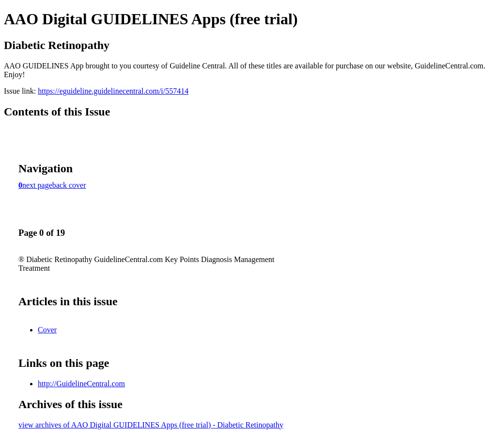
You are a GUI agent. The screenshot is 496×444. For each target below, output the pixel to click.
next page (37, 185)
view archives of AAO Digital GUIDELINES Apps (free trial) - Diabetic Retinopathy (150, 425)
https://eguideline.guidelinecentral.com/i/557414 (113, 91)
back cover (69, 185)
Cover (47, 330)
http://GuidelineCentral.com (81, 383)
